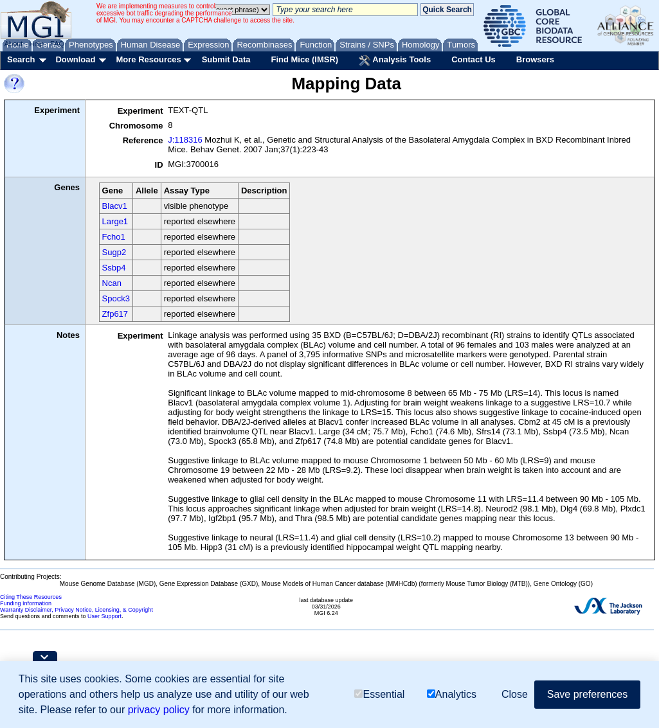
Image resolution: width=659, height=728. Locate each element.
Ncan (112, 283)
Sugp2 (114, 252)
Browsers (535, 59)
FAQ (57, 44)
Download (75, 59)
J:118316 (185, 140)
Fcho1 (113, 237)
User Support (104, 616)
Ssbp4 (114, 267)
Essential (379, 694)
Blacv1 (114, 206)
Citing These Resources (31, 597)
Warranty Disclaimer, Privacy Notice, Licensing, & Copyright (76, 610)
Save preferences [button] (587, 694)
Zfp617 (115, 314)
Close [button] (514, 694)
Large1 (115, 221)
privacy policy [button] (159, 709)
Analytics (451, 694)
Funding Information (25, 603)
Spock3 (116, 298)
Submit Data (226, 59)
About (14, 44)
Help (36, 44)
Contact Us (473, 59)
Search (21, 59)
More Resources (148, 59)
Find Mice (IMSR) (304, 59)
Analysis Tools (395, 60)
